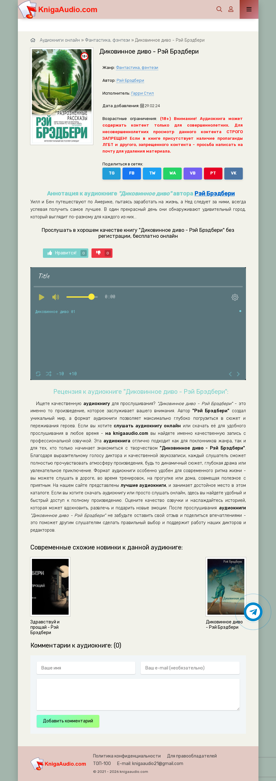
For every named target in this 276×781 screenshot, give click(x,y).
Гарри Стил (142, 93)
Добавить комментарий (68, 721)
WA (172, 173)
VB (192, 173)
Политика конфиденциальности (127, 756)
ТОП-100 (102, 763)
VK (233, 173)
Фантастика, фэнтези (137, 67)
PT (213, 173)
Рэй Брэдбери (130, 80)
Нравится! (67, 253)
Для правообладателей (192, 756)
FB (131, 173)
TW (152, 173)
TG (111, 173)
